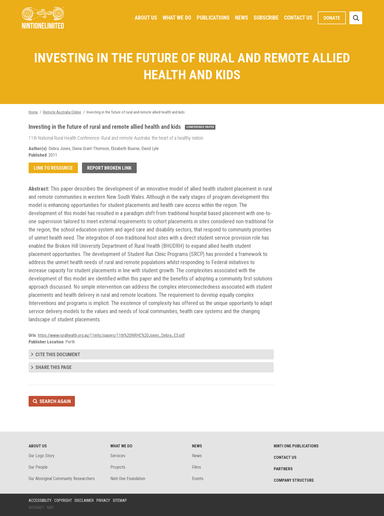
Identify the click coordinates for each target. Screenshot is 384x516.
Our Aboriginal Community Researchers (62, 478)
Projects (117, 467)
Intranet (36, 507)
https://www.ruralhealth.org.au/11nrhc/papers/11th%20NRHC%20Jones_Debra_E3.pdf (111, 335)
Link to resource (53, 168)
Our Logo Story (41, 455)
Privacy (103, 500)
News (241, 17)
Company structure (294, 480)
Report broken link (109, 168)
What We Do (177, 17)
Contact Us (298, 17)
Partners (283, 468)
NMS (50, 507)
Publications (213, 17)
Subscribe (266, 17)
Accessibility (40, 500)
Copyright (63, 500)
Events (197, 478)
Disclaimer (84, 500)
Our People (38, 467)
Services (117, 455)
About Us (146, 17)
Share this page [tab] (53, 367)
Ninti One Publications (296, 446)
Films (196, 467)
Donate (332, 18)
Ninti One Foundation (127, 478)
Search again (55, 401)
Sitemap (120, 500)
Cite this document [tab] (57, 354)
